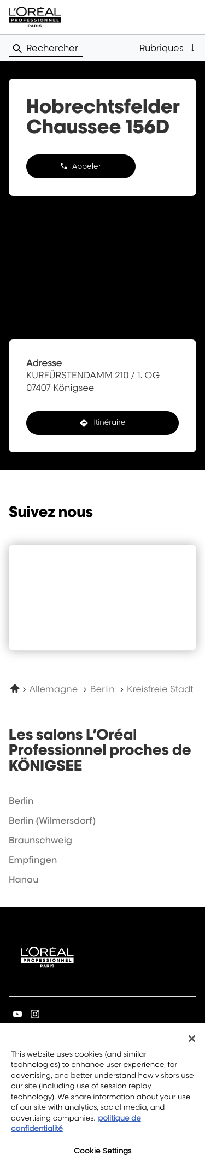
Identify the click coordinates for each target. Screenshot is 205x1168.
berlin (21, 800)
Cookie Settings (102, 1156)
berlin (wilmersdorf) (52, 820)
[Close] (192, 1044)
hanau (23, 879)
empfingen (33, 859)
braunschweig (40, 840)
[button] (167, 48)
